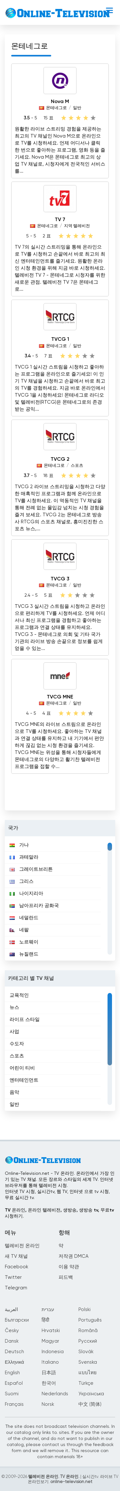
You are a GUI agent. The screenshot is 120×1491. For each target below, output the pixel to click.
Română (88, 1330)
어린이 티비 (22, 1068)
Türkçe (85, 1383)
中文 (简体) (89, 1404)
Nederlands (55, 1393)
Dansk (12, 1341)
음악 (14, 1092)
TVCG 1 (60, 339)
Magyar (50, 1341)
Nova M (60, 101)
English (12, 1372)
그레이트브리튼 (31, 869)
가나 (19, 845)
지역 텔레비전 (77, 226)
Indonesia (53, 1351)
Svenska (87, 1362)
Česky (12, 1330)
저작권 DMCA (73, 1256)
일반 (77, 108)
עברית (48, 1309)
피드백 (66, 1277)
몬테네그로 (56, 108)
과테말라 (24, 857)
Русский (87, 1341)
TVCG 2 (60, 459)
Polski (84, 1309)
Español (14, 1383)
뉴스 (14, 1007)
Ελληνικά (14, 1362)
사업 (14, 1031)
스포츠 (77, 466)
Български (17, 1320)
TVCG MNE (60, 697)
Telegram (16, 1288)
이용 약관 (69, 1266)
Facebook (16, 1266)
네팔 (19, 930)
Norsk (48, 1404)
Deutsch (14, 1351)
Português (90, 1320)
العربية (11, 1309)
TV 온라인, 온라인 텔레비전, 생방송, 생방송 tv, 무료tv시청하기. (59, 1213)
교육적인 (19, 995)
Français (14, 1404)
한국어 (49, 1383)
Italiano (50, 1362)
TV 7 (60, 219)
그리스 (22, 881)
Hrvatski (51, 1330)
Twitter (13, 1277)
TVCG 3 (60, 579)
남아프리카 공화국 (34, 905)
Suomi (12, 1393)
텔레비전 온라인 (22, 1245)
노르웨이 (24, 942)
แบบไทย (87, 1372)
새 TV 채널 (16, 1256)
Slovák (85, 1351)
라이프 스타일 (25, 1019)
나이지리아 (26, 893)
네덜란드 (24, 917)
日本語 (49, 1372)
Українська (91, 1393)
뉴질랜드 (24, 954)
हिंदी (45, 1320)
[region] (60, 898)
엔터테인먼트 (24, 1080)
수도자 (17, 1043)
